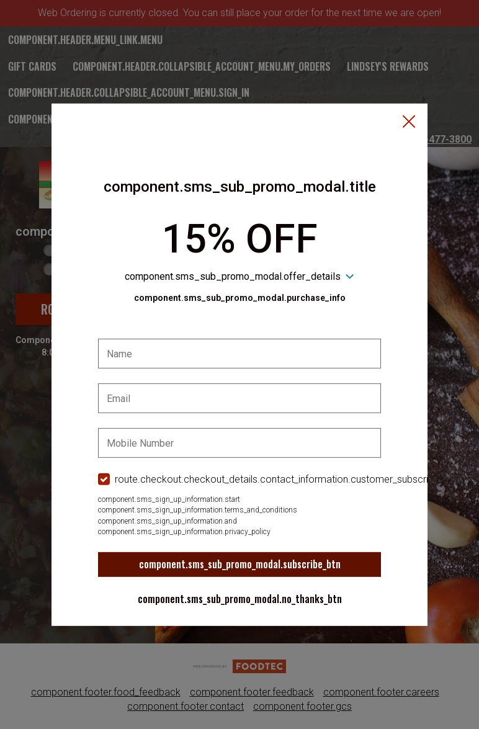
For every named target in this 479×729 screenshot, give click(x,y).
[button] (409, 122)
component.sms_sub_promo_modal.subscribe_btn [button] (240, 564)
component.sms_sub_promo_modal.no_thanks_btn (240, 598)
